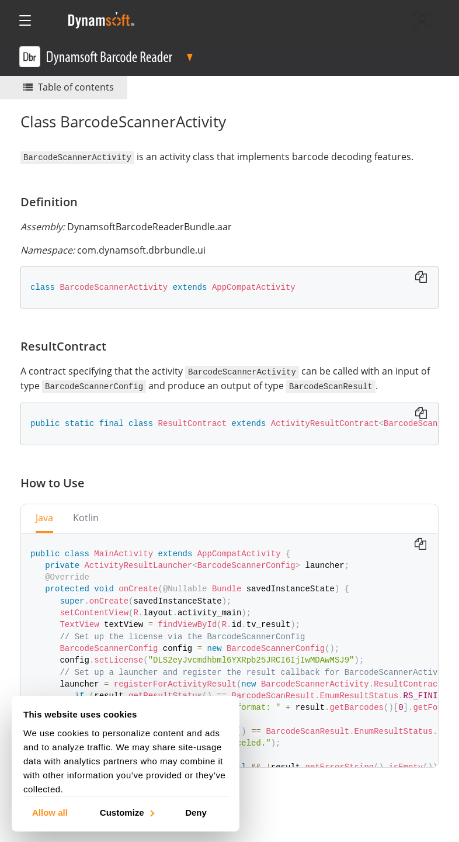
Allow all (50, 812)
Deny (196, 812)
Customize (126, 812)
